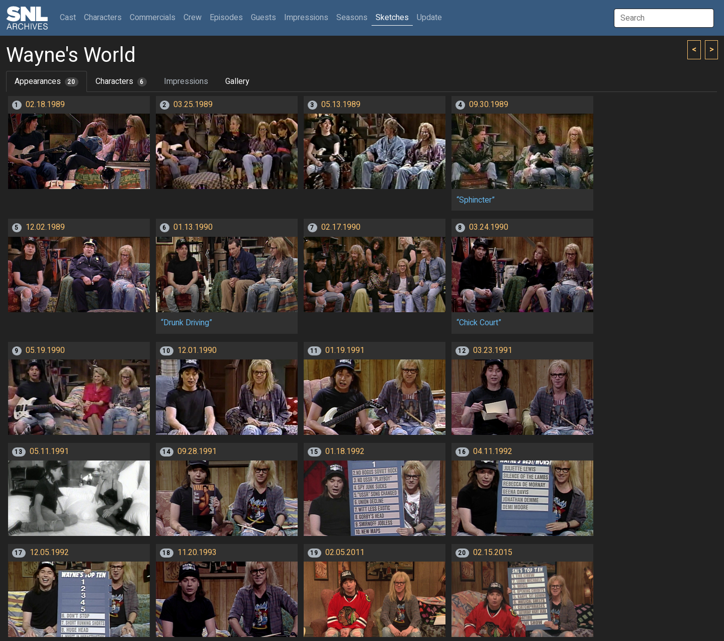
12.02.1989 (45, 227)
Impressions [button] (306, 18)
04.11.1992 (492, 451)
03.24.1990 (488, 227)
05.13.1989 (340, 105)
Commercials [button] (152, 18)
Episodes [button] (226, 18)
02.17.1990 (340, 227)
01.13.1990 (193, 227)
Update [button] (429, 18)
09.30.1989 (488, 105)
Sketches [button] (392, 18)
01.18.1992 (345, 451)
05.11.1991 (49, 451)
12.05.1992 (49, 552)
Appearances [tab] (46, 81)
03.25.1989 (193, 105)
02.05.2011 (345, 552)
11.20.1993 (197, 552)
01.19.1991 (345, 350)
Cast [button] (70, 17)
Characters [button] (103, 18)
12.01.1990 (197, 350)
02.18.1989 (45, 105)
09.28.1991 (197, 451)
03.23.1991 (492, 350)
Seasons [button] (352, 18)
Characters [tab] (121, 81)
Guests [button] (263, 18)
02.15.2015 (492, 552)
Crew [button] (193, 18)
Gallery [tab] (237, 81)
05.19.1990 (45, 350)
